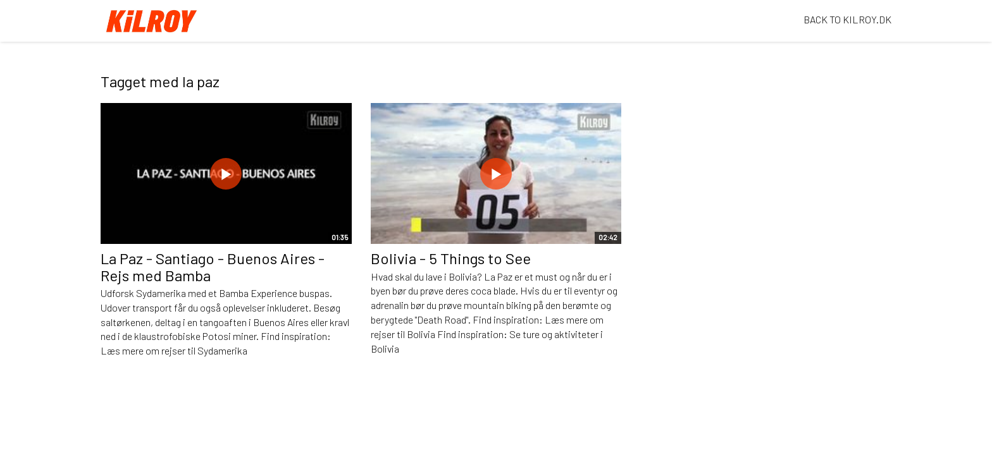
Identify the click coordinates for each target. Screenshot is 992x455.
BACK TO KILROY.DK (847, 19)
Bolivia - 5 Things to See (451, 258)
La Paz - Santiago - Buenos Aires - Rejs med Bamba (213, 266)
